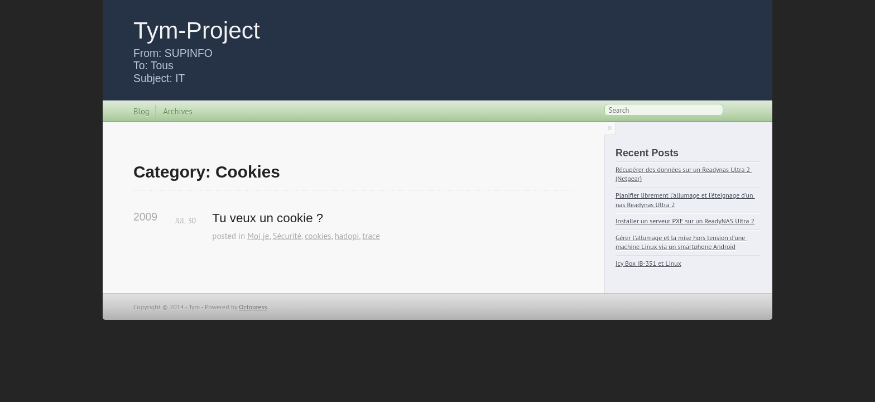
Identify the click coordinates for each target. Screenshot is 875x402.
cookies (318, 236)
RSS (735, 112)
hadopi (347, 236)
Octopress (253, 307)
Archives (178, 111)
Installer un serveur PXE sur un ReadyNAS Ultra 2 (685, 221)
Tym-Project (196, 30)
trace (370, 236)
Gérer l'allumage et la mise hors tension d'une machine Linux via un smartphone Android (681, 242)
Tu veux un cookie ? (267, 218)
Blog (141, 111)
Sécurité (287, 236)
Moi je (258, 236)
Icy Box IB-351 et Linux (648, 263)
